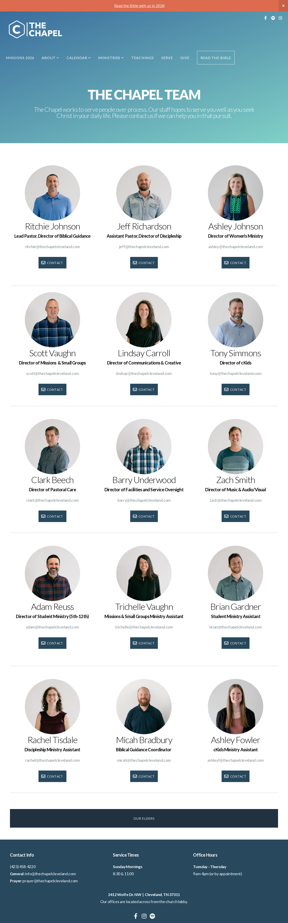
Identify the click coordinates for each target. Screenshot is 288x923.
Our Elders (144, 818)
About (50, 58)
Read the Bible (216, 58)
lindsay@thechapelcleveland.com (144, 373)
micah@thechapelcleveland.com (144, 760)
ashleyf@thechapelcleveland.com (235, 760)
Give (184, 58)
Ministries (111, 58)
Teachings (142, 58)
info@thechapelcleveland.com (50, 873)
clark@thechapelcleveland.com (52, 500)
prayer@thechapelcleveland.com (50, 881)
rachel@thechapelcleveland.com (52, 760)
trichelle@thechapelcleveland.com (144, 627)
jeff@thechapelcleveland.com (144, 246)
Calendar (79, 58)
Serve (167, 58)
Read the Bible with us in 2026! (139, 5)
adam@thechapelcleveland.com (52, 627)
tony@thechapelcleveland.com (235, 373)
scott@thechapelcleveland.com (52, 373)
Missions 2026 (20, 58)
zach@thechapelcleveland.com (235, 500)
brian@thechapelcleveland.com (235, 627)
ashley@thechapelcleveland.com (235, 246)
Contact (52, 262)
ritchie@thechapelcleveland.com (52, 246)
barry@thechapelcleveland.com (144, 500)
